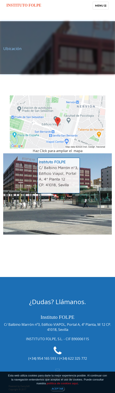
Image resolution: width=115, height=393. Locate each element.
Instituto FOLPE (23, 5)
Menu (102, 7)
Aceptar (57, 388)
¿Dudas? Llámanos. (57, 301)
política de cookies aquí (62, 383)
